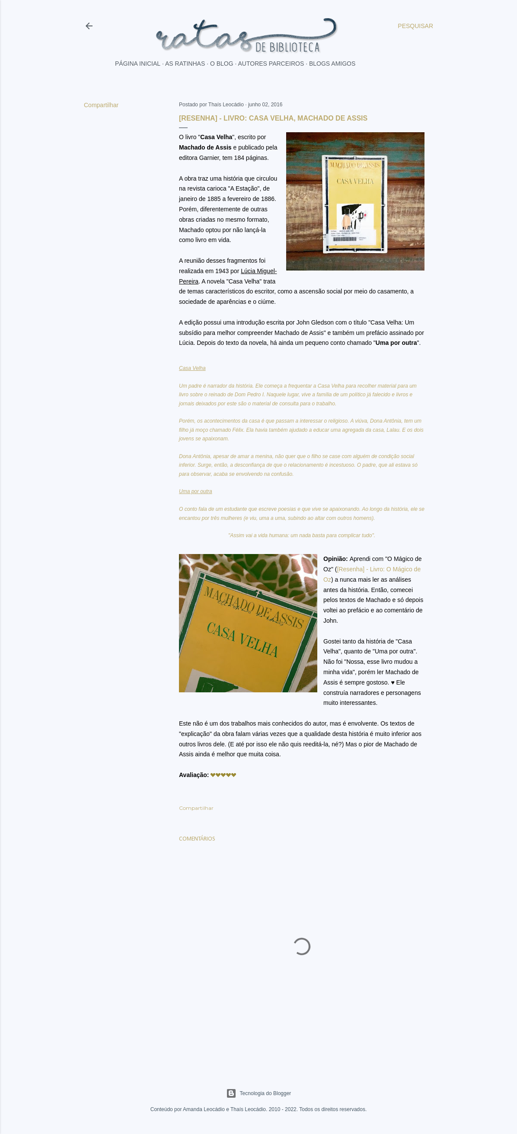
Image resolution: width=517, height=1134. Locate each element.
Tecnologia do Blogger (258, 1093)
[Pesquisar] (415, 26)
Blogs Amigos (332, 63)
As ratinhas (185, 63)
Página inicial (137, 63)
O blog (221, 63)
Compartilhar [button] (101, 105)
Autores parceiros (271, 63)
